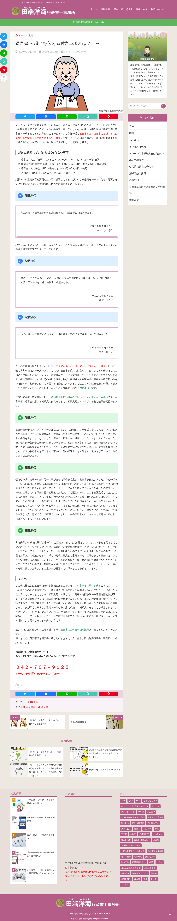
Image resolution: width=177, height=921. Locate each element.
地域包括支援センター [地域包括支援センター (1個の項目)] (130, 845)
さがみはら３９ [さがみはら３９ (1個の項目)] (150, 800)
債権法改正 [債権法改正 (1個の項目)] (126, 828)
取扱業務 (105, 9)
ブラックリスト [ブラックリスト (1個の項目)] (128, 812)
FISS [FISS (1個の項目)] (123, 800)
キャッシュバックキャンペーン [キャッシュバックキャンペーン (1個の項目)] (134, 806)
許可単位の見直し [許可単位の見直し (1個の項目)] (140, 873)
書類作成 (134, 200)
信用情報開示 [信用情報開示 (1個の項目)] (153, 823)
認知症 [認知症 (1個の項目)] (154, 873)
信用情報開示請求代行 (141, 166)
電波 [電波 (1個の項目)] (145, 879)
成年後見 (134, 140)
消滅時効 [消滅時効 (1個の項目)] (138, 856)
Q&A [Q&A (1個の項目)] (131, 800)
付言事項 (31, 707)
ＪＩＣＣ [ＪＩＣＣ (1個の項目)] (125, 884)
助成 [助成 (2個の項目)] (157, 828)
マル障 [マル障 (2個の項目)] (141, 812)
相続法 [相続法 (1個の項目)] (159, 862)
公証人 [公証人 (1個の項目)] (137, 828)
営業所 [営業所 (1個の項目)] (156, 840)
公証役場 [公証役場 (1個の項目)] (147, 828)
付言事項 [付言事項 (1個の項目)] (125, 823)
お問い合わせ (158, 9)
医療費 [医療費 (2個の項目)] (124, 834)
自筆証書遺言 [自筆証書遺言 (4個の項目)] (150, 868)
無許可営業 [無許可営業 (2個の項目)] (150, 856)
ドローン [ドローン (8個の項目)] (155, 806)
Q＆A (129, 9)
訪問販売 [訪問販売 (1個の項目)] (125, 873)
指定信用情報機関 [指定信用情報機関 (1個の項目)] (155, 851)
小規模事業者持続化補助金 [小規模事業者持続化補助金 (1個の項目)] (132, 851)
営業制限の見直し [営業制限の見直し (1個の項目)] (142, 840)
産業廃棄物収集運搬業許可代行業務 (147, 190)
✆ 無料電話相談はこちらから (88, 22)
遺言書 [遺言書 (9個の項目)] (137, 879)
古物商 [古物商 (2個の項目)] (133, 834)
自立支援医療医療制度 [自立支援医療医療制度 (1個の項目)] (130, 868)
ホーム (93, 9)
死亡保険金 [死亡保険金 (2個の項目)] (126, 856)
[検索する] (163, 106)
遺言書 (44, 707)
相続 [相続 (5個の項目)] (151, 862)
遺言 (30, 35)
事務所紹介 (141, 9)
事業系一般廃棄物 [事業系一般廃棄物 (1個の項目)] (155, 817)
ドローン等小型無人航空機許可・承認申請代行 (147, 156)
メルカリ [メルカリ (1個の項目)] (151, 812)
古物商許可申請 (137, 146)
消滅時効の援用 (137, 173)
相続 (131, 133)
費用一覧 (118, 9)
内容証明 (134, 180)
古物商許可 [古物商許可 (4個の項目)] (144, 834)
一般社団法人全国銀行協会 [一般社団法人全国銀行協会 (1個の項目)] (132, 817)
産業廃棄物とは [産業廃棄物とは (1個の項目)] (139, 862)
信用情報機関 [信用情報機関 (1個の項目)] (138, 823)
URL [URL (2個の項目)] (138, 800)
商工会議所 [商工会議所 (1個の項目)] (126, 840)
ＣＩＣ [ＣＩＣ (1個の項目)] (154, 879)
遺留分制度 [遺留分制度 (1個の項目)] (126, 879)
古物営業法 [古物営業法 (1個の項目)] (157, 834)
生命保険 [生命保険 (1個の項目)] (125, 862)
